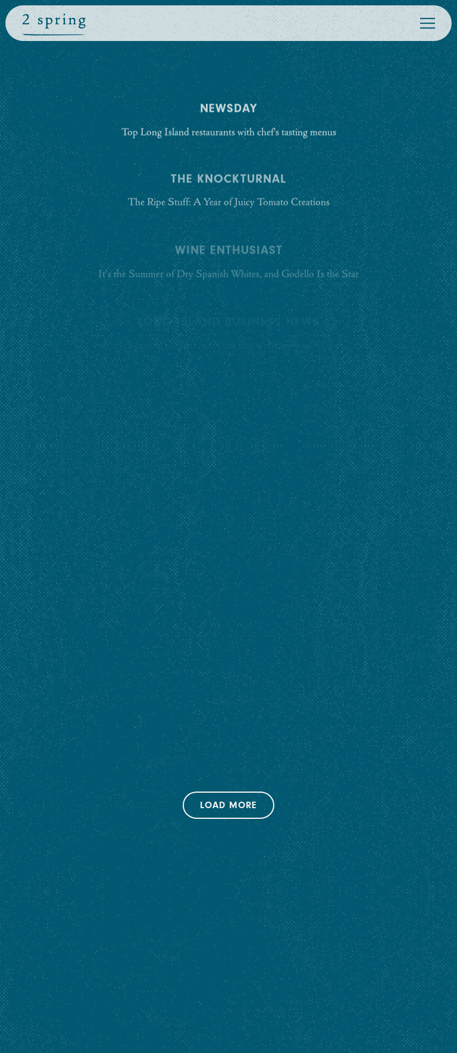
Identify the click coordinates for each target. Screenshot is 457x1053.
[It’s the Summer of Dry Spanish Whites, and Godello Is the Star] (228, 263)
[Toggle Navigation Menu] (427, 23)
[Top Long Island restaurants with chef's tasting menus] (228, 121)
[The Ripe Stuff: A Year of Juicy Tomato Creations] (228, 192)
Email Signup (228, 1033)
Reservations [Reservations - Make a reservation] (228, 992)
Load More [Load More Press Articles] (237, 804)
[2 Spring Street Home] (54, 23)
